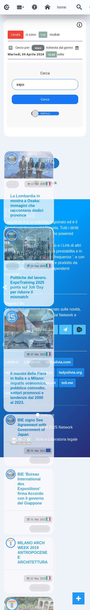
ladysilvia (39, 364)
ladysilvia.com (58, 362)
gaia (12, 184)
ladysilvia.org (70, 372)
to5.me (67, 383)
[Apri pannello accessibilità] (34, 7)
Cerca (45, 73)
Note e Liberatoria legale (57, 439)
